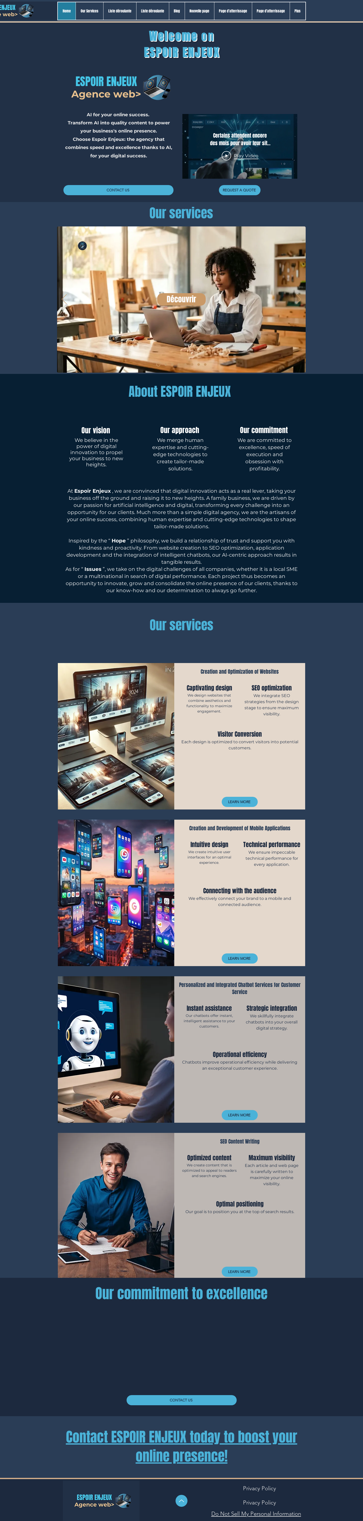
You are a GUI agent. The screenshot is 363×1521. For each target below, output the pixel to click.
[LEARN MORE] (240, 802)
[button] (119, 11)
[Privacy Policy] (259, 1488)
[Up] (181, 1501)
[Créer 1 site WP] (192, 364)
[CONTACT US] (118, 190)
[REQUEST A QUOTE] (240, 190)
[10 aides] (205, 364)
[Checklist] (158, 364)
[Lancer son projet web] (185, 364)
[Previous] (64, 299)
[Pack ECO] (179, 364)
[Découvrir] (181, 299)
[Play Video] (239, 156)
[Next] (298, 299)
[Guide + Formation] (198, 364)
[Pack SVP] (165, 364)
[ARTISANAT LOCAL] (172, 364)
